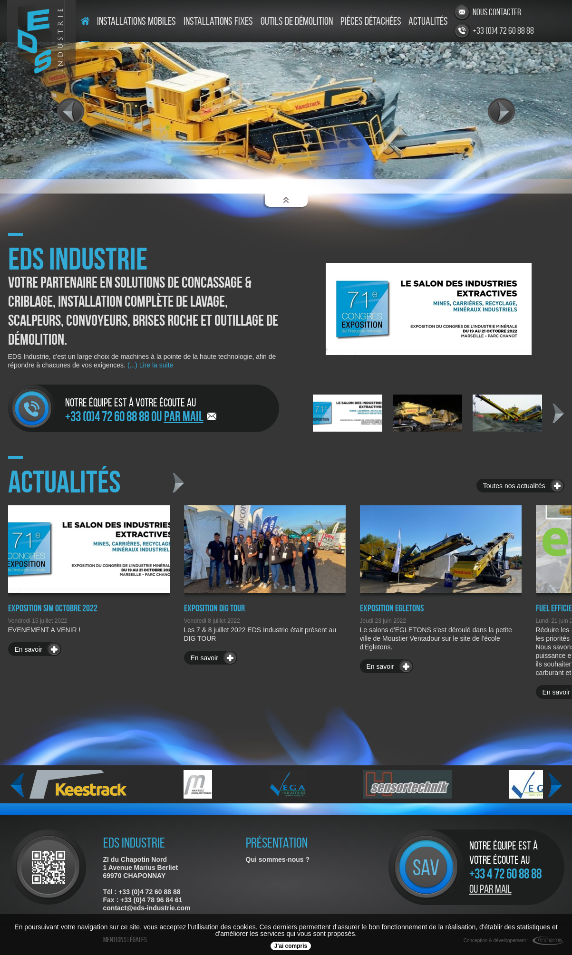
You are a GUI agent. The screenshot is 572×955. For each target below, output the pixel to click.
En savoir (28, 649)
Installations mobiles (136, 21)
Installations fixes (218, 21)
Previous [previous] (17, 785)
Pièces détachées (370, 21)
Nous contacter (497, 12)
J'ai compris (291, 946)
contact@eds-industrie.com (147, 908)
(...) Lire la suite (149, 365)
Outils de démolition (297, 21)
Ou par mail (490, 889)
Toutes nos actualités (514, 486)
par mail (184, 416)
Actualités (428, 21)
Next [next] (558, 413)
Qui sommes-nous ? (278, 859)
